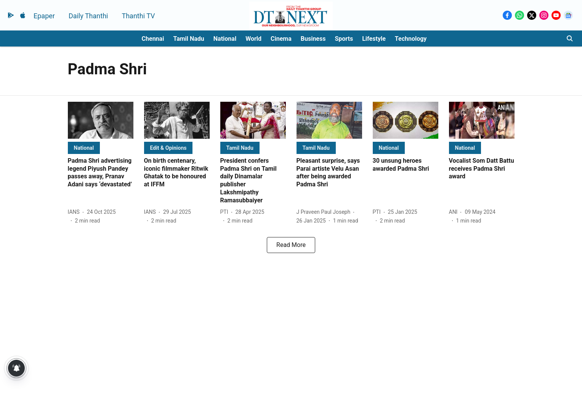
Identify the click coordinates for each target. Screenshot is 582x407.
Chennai (153, 38)
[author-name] (75, 212)
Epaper (44, 16)
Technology (411, 38)
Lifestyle (374, 38)
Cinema (281, 38)
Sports (344, 38)
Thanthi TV (138, 16)
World (253, 38)
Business (313, 38)
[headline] (100, 173)
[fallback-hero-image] (100, 120)
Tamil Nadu (188, 38)
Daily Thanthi (88, 16)
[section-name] (84, 147)
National (224, 38)
